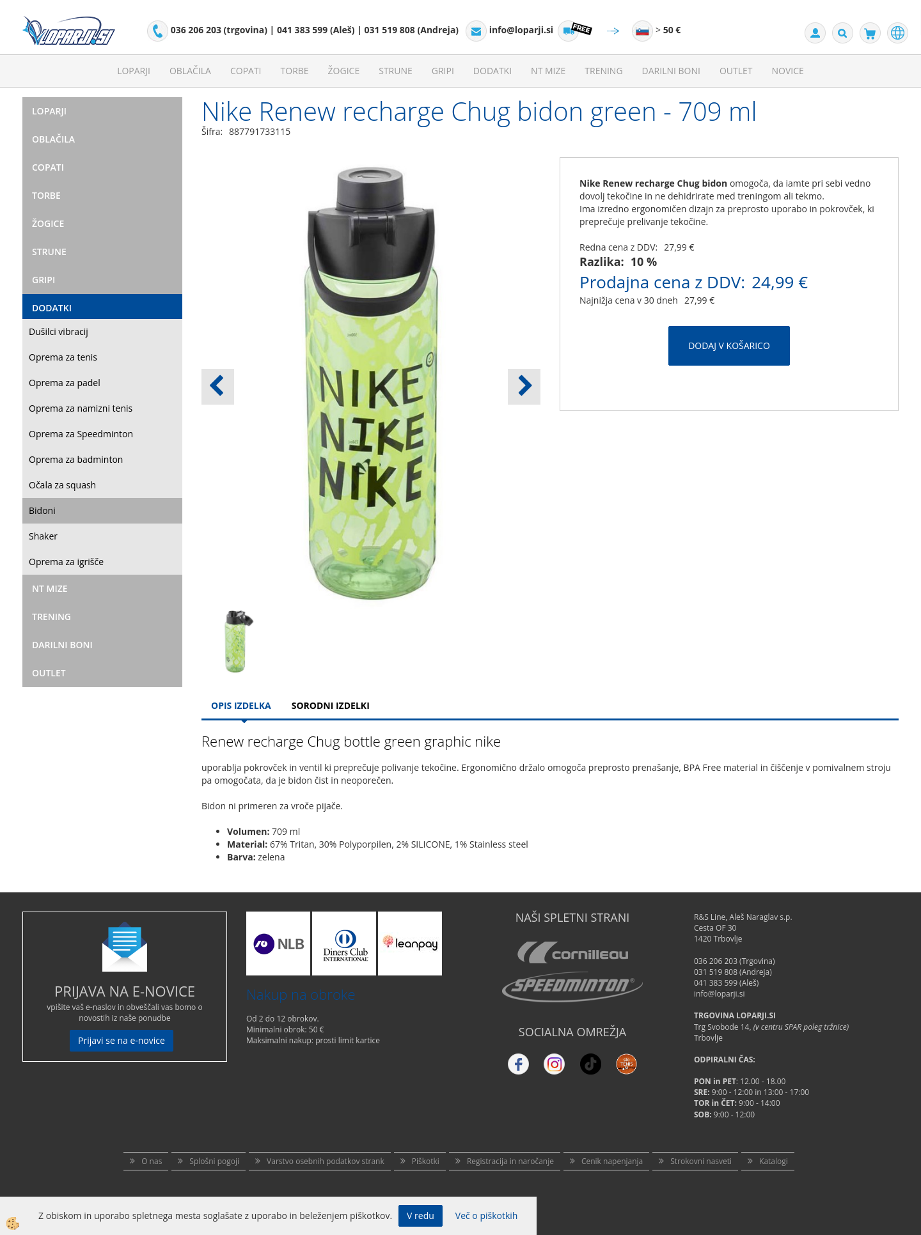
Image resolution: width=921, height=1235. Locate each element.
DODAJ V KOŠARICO (729, 345)
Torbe (295, 71)
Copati (246, 71)
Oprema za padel (64, 383)
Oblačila (190, 71)
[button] (524, 387)
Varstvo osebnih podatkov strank (325, 1161)
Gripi (443, 71)
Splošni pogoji (214, 1161)
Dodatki (492, 71)
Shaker (43, 536)
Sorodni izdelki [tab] (331, 705)
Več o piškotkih (486, 1215)
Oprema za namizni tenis (80, 408)
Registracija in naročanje (510, 1161)
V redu (420, 1215)
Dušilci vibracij (58, 331)
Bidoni (42, 510)
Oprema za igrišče (66, 561)
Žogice (344, 71)
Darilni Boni (671, 71)
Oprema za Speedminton (81, 434)
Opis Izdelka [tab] (241, 705)
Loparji (133, 71)
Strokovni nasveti (701, 1161)
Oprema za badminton (76, 459)
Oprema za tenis (63, 357)
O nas (151, 1161)
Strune (396, 71)
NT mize (548, 71)
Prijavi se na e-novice (121, 1040)
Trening (603, 71)
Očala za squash (62, 485)
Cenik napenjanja (612, 1161)
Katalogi (773, 1161)
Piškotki (425, 1161)
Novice (788, 71)
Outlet (736, 71)
